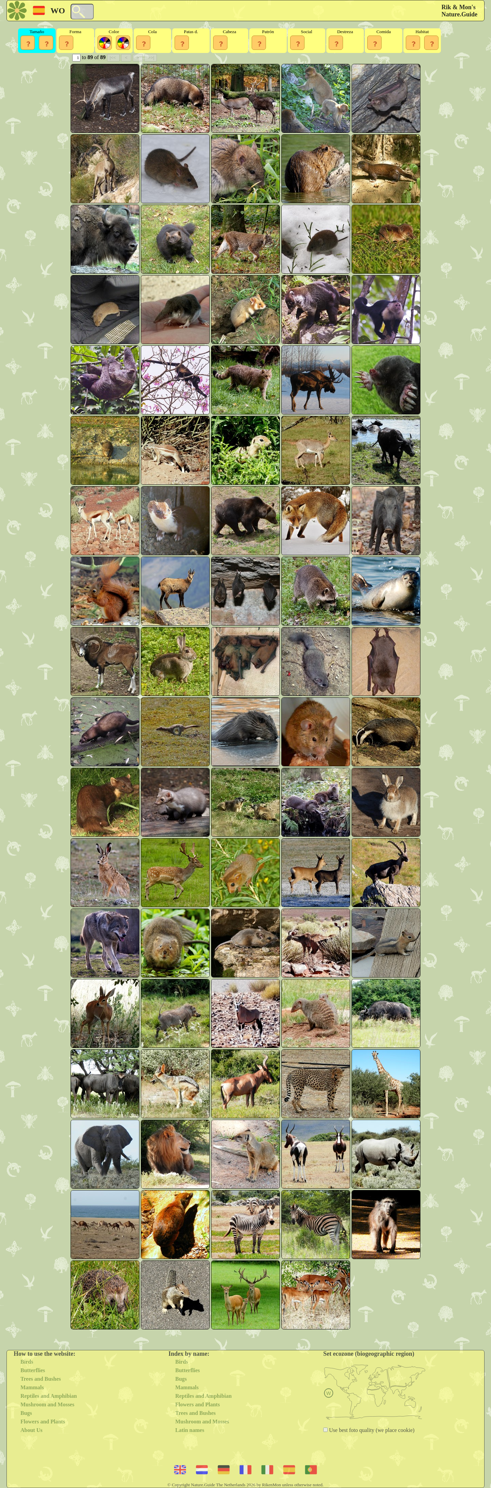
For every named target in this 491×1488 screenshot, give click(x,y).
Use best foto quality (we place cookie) (371, 1430)
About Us (31, 1430)
